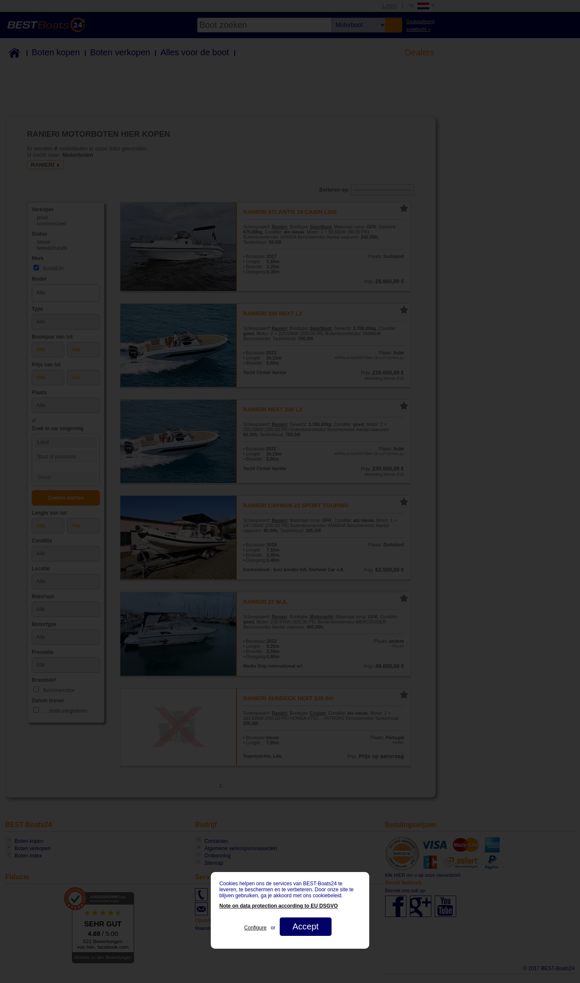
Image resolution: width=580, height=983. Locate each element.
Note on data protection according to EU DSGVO (278, 906)
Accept (306, 926)
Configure (255, 928)
